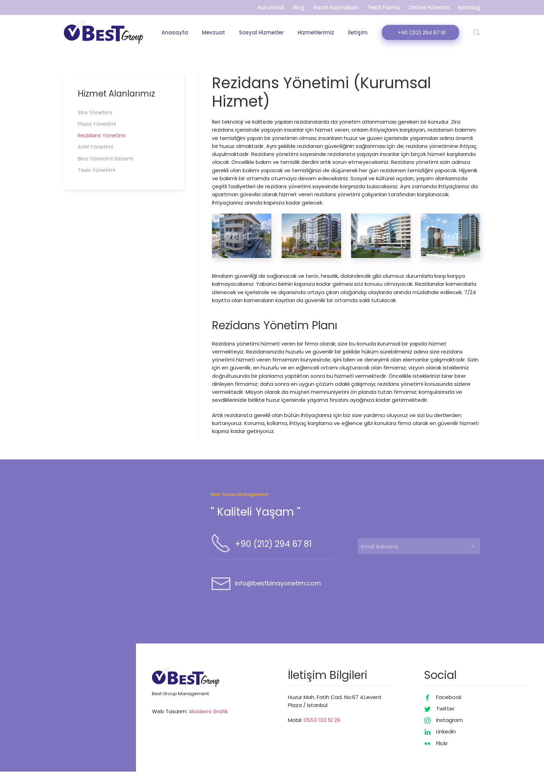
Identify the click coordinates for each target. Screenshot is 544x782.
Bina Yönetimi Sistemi (105, 158)
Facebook (448, 707)
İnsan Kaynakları (336, 7)
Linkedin (446, 742)
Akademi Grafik (208, 721)
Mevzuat (213, 32)
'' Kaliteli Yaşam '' (255, 522)
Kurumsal (271, 7)
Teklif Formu (383, 7)
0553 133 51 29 (322, 730)
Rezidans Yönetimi (101, 135)
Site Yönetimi (95, 112)
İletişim (358, 32)
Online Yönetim (429, 7)
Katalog (469, 7)
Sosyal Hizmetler (261, 32)
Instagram (449, 730)
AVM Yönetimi (95, 147)
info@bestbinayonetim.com (278, 593)
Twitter (445, 719)
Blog (299, 7)
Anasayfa (174, 32)
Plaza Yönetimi (97, 123)
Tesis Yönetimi (96, 170)
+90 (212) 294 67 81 (273, 554)
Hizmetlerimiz (316, 32)
